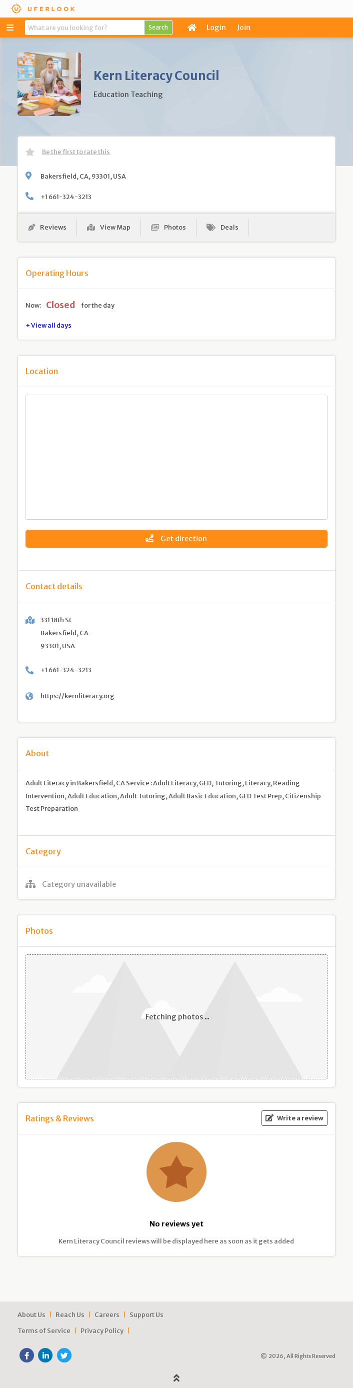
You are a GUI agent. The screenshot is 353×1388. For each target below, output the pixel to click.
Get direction (176, 538)
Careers (107, 1314)
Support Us (147, 1314)
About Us (32, 1314)
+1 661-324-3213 (66, 197)
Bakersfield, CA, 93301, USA (83, 176)
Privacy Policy (102, 1330)
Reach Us (70, 1314)
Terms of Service (44, 1330)
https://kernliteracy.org (77, 696)
